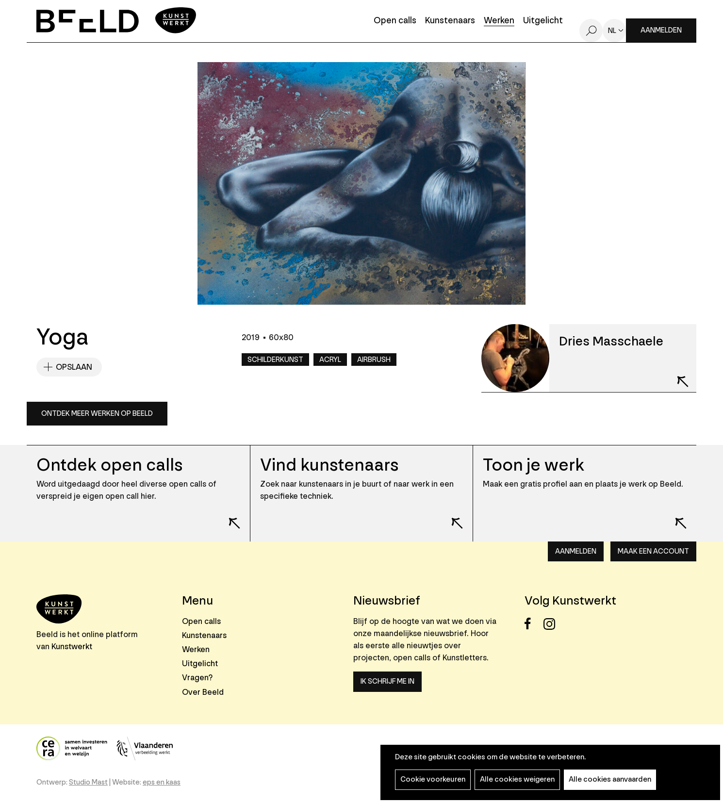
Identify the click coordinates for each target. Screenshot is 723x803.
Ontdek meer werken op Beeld (97, 413)
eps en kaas (162, 782)
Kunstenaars (450, 21)
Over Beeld (203, 692)
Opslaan (74, 367)
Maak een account (653, 551)
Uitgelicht (543, 21)
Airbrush (374, 359)
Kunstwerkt (71, 646)
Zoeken (591, 30)
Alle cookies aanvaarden (610, 779)
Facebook (533, 623)
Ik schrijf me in (387, 681)
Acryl (330, 359)
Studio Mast (88, 782)
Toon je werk (533, 465)
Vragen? (197, 677)
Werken (499, 21)
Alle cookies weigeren (517, 779)
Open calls (395, 21)
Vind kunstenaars (329, 465)
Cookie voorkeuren (432, 779)
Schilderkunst (275, 359)
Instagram (551, 623)
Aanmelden (661, 30)
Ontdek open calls (109, 465)
